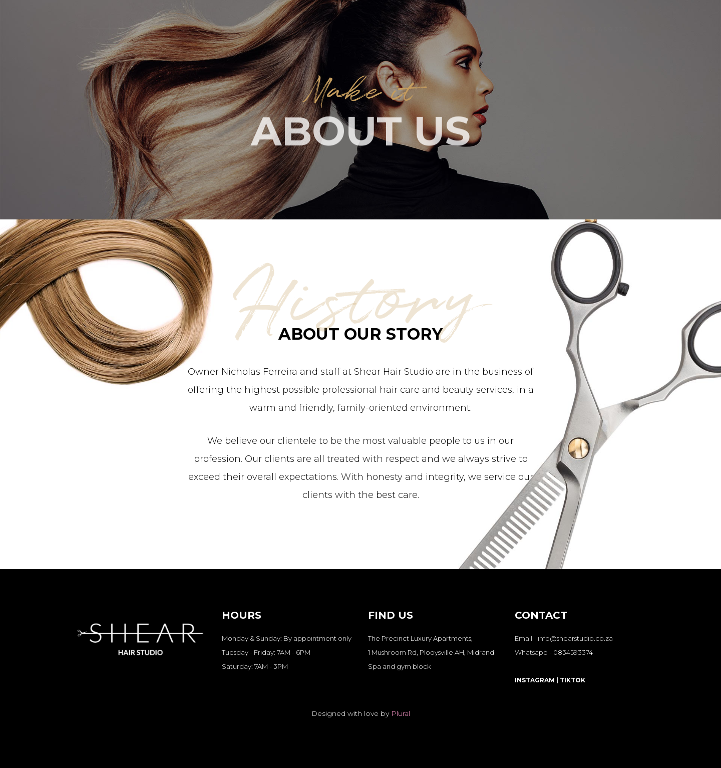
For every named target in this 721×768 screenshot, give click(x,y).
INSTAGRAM (535, 680)
